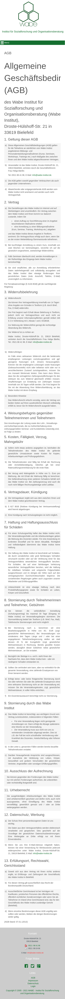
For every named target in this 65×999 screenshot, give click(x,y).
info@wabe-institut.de (35, 953)
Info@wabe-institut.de (41, 175)
